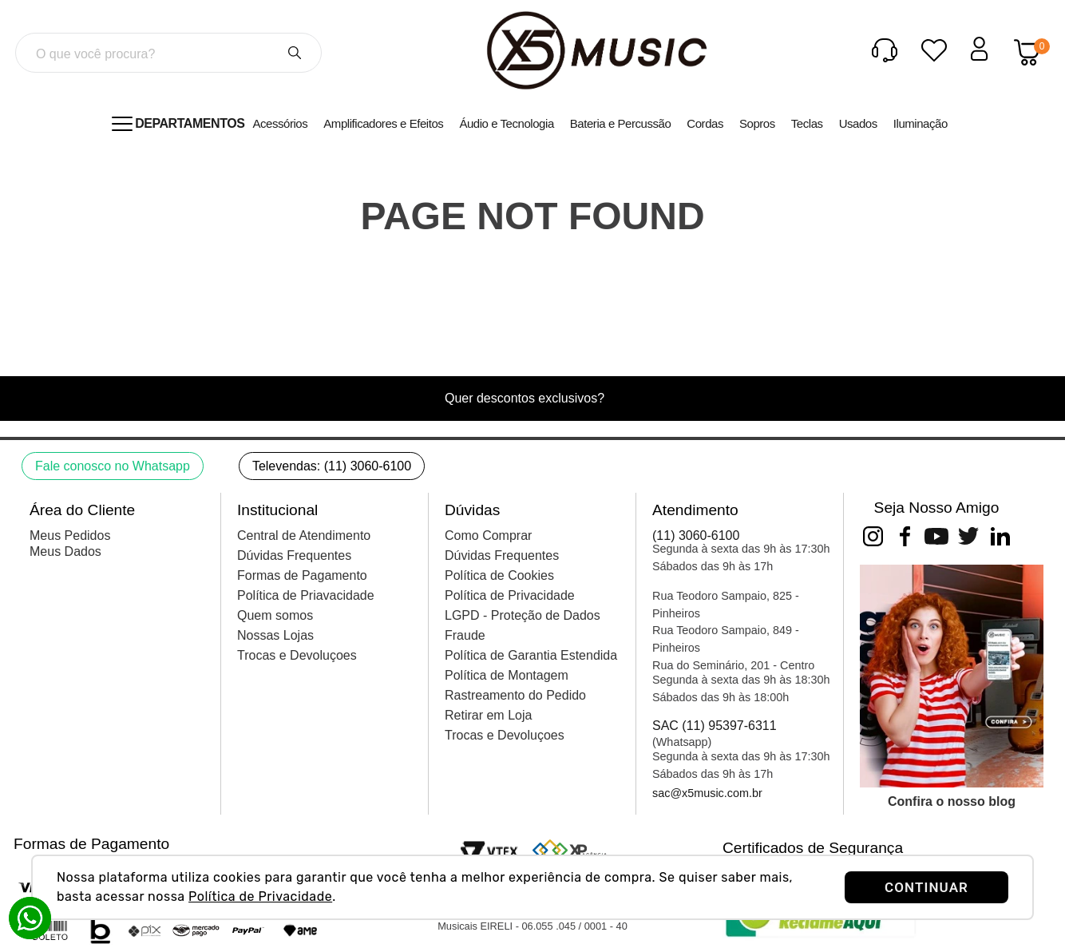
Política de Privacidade (260, 896)
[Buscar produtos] (294, 53)
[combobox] (168, 53)
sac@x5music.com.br (707, 793)
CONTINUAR (926, 887)
